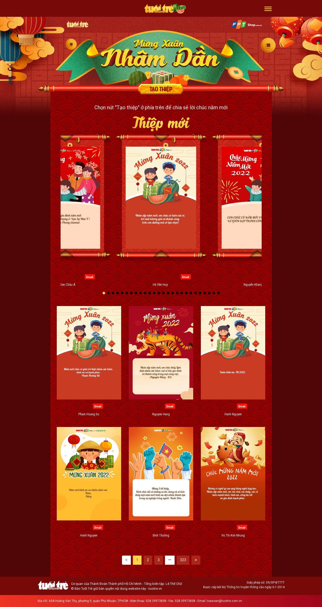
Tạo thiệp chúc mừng (161, 89)
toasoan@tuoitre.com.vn (224, 601)
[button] (268, 8)
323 (183, 560)
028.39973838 (156, 601)
